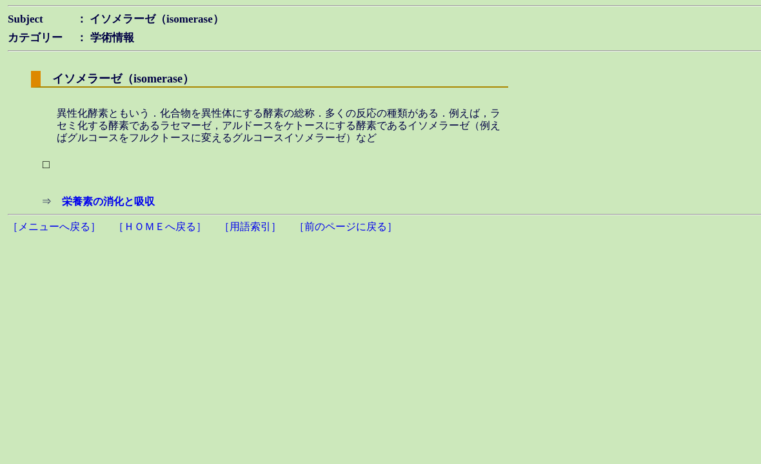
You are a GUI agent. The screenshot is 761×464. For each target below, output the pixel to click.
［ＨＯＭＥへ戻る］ (160, 226)
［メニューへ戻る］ (54, 226)
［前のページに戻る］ (345, 226)
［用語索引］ (250, 226)
